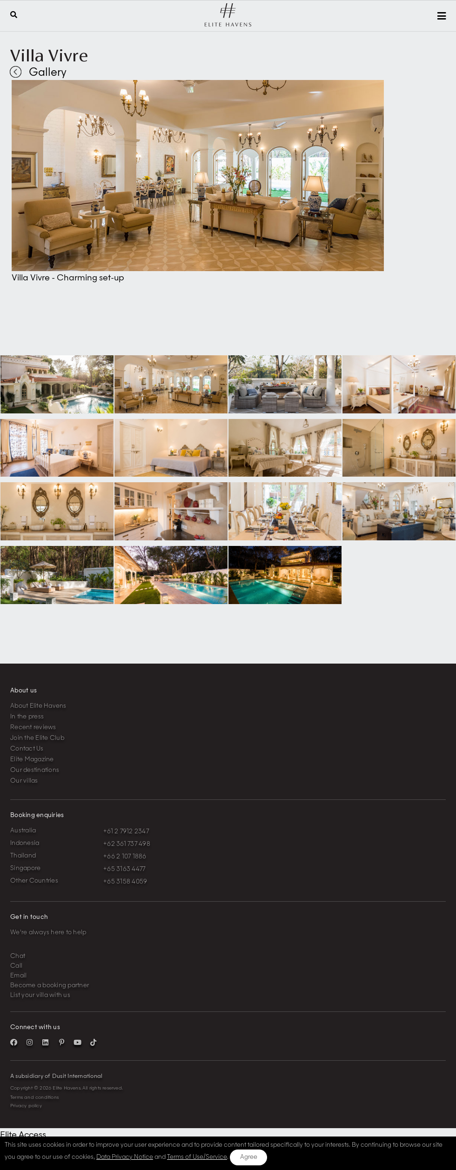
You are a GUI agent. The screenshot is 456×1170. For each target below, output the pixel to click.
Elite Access (23, 1135)
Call (16, 966)
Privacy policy (26, 1106)
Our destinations (34, 770)
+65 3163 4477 (124, 869)
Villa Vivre (49, 55)
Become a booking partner (49, 986)
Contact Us (27, 749)
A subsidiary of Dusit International (56, 1076)
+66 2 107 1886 (125, 857)
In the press (27, 717)
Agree (248, 1157)
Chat (17, 956)
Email (18, 976)
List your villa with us (40, 995)
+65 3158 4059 (125, 882)
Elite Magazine (32, 760)
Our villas (24, 781)
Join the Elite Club (37, 738)
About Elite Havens (38, 706)
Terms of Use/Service (197, 1157)
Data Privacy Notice (124, 1157)
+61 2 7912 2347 (126, 832)
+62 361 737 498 (126, 844)
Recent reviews (33, 728)
